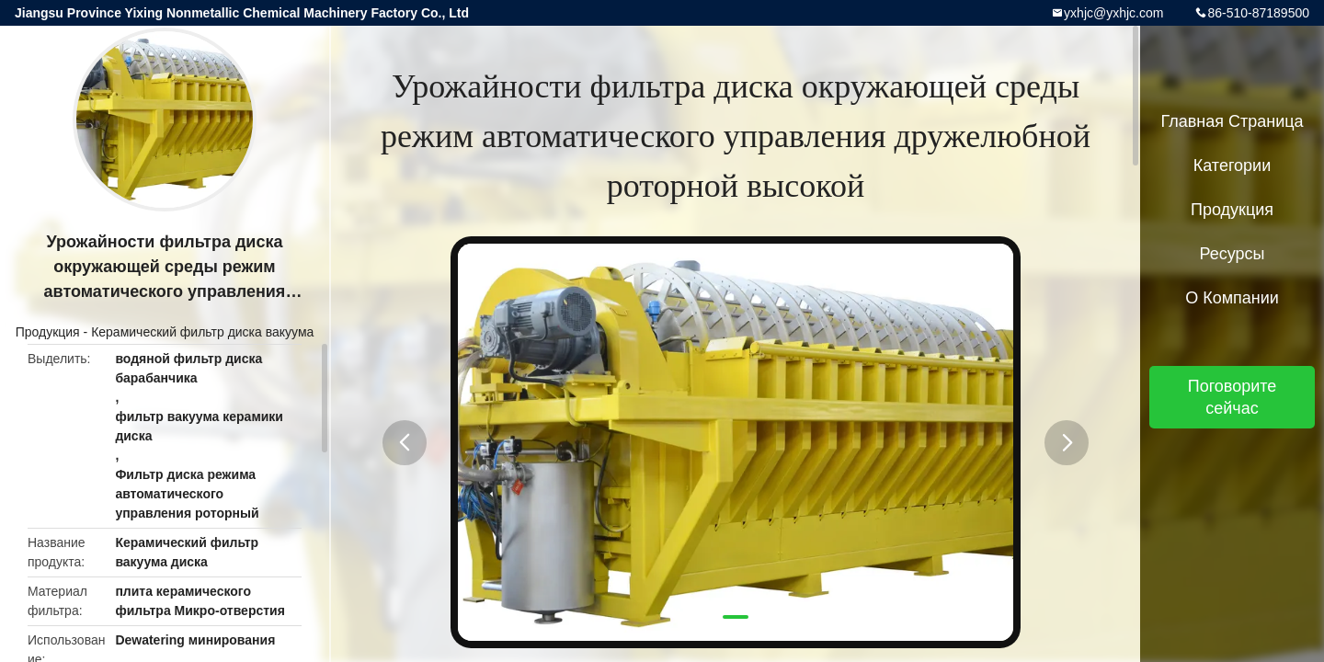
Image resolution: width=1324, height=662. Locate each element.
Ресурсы (1232, 254)
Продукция (48, 332)
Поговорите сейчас (1232, 397)
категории (1232, 165)
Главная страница (1231, 121)
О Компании (1232, 298)
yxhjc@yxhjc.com (1113, 13)
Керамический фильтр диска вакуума (202, 332)
